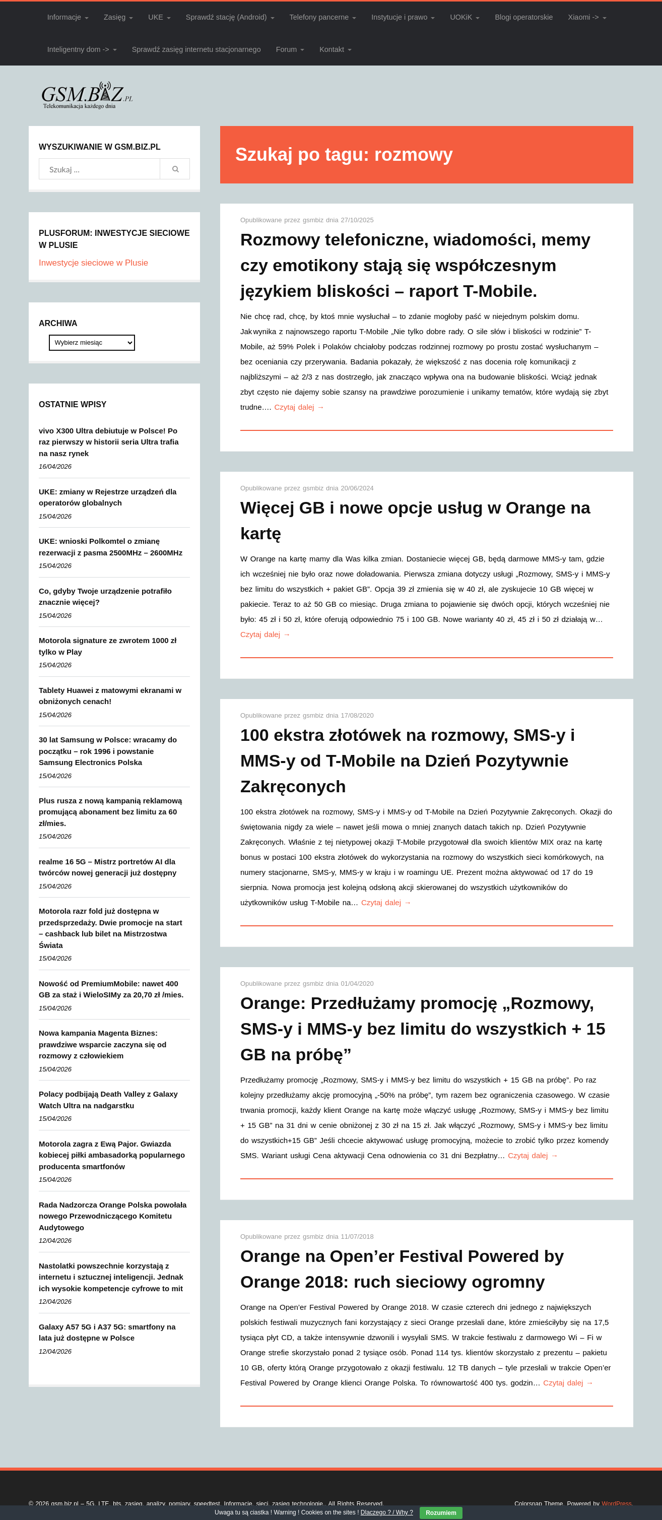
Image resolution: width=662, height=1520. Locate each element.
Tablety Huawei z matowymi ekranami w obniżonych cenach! (110, 696)
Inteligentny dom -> (78, 49)
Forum (286, 49)
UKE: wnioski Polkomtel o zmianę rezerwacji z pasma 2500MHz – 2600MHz (110, 547)
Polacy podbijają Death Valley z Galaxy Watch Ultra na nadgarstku (108, 1100)
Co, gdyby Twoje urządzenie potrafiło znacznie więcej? (105, 597)
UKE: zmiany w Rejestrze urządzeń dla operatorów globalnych (107, 497)
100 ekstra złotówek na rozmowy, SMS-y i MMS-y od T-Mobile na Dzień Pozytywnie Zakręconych (407, 760)
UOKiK (461, 17)
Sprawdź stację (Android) (226, 17)
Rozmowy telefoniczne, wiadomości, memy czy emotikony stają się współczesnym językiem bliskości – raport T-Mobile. (415, 265)
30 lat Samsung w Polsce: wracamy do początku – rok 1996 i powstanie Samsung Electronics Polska (108, 751)
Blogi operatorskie (524, 17)
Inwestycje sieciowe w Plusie (93, 263)
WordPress (617, 1503)
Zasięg (114, 17)
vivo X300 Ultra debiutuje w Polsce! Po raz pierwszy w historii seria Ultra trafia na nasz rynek (109, 442)
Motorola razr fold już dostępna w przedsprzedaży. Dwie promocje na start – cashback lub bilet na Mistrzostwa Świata (110, 928)
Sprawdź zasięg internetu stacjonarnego (196, 49)
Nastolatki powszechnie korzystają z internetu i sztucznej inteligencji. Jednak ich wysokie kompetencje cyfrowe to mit (111, 1277)
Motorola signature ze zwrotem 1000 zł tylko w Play (107, 646)
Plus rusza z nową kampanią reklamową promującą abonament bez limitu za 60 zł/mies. (110, 812)
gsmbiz (314, 220)
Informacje (64, 17)
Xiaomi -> (583, 17)
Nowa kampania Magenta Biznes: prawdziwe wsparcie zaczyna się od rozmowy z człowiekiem (102, 1044)
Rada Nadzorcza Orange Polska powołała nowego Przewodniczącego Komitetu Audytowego (112, 1216)
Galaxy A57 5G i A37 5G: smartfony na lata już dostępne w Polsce (107, 1332)
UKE (155, 17)
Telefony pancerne (319, 17)
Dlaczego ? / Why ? (387, 1512)
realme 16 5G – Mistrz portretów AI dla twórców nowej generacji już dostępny (107, 867)
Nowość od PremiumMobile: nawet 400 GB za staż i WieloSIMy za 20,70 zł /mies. (111, 989)
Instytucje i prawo (399, 17)
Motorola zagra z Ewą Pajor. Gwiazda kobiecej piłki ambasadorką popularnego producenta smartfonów (112, 1155)
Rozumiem (441, 1512)
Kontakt (331, 49)
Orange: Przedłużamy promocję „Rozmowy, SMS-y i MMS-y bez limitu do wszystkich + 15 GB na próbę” (423, 1028)
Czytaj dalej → (299, 407)
